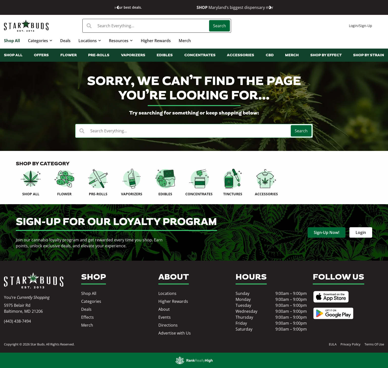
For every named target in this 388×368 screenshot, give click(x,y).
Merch (185, 40)
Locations (89, 40)
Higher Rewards (156, 40)
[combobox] (146, 25)
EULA (333, 344)
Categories (40, 40)
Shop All (12, 40)
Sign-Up (365, 25)
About (164, 309)
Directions (168, 325)
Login (353, 25)
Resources (121, 40)
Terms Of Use (374, 344)
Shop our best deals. (239, 7)
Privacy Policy (350, 344)
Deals (65, 40)
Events (164, 317)
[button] (118, 7)
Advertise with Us (174, 333)
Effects (87, 317)
